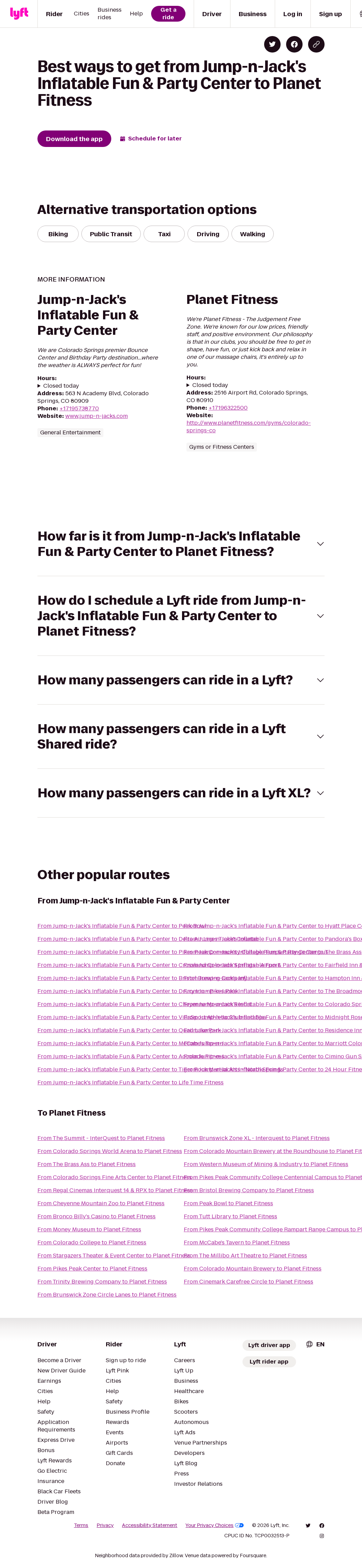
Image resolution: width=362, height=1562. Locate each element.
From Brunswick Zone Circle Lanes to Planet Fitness (107, 1295)
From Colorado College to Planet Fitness (91, 1242)
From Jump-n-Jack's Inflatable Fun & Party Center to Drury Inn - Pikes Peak (137, 991)
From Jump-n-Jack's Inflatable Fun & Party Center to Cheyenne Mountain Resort (144, 1004)
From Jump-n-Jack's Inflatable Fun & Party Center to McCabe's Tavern (130, 1043)
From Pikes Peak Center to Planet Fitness (92, 1269)
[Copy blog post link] (316, 44)
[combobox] (315, 1344)
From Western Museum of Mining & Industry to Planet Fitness (266, 1164)
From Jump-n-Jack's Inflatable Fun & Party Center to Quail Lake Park (129, 1030)
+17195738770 (79, 408)
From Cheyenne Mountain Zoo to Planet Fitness (101, 1203)
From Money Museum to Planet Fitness (89, 1229)
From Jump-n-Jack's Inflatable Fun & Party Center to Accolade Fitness (130, 1056)
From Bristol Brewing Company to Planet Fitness (249, 1190)
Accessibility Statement (149, 1525)
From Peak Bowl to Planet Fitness (228, 1203)
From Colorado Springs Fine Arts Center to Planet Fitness (114, 1177)
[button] (181, 543)
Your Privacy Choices (214, 1525)
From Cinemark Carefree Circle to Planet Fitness (248, 1282)
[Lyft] (19, 14)
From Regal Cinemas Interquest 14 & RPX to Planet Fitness (115, 1190)
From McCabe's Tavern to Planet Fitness (237, 1242)
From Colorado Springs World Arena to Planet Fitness (109, 1151)
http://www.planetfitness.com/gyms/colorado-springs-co (248, 426)
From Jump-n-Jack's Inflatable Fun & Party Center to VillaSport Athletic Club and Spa (151, 1017)
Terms (81, 1525)
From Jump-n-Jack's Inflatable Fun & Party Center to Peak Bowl (121, 926)
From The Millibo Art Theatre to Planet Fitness (245, 1255)
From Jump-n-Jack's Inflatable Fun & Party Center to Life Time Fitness (130, 1082)
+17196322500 (228, 408)
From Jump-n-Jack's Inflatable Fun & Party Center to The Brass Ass (273, 952)
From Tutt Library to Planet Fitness (230, 1216)
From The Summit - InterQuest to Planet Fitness (101, 1138)
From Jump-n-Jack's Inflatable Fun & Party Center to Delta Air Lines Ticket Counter (148, 939)
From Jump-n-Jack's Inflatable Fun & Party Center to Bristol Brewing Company (142, 978)
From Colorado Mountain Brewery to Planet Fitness (252, 1269)
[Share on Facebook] (294, 44)
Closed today (61, 386)
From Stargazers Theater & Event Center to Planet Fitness (114, 1255)
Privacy (105, 1525)
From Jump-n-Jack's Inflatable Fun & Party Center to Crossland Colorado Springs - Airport (158, 965)
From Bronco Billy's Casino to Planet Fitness (96, 1216)
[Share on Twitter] (272, 44)
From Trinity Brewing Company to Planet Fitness (102, 1282)
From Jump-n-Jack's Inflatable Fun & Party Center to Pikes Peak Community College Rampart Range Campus (182, 952)
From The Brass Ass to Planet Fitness (86, 1164)
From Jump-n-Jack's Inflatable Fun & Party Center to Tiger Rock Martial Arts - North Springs (160, 1069)
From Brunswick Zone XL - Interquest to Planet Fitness (257, 1138)
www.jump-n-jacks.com (96, 416)
